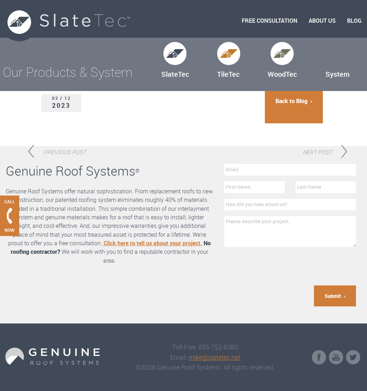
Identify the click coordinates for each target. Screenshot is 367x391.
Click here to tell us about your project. (152, 243)
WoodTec (282, 74)
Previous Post (64, 151)
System (337, 74)
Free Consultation (269, 21)
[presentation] (278, 266)
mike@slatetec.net (214, 357)
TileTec (228, 74)
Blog (354, 21)
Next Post (317, 151)
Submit (333, 296)
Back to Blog (292, 101)
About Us (322, 21)
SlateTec (175, 74)
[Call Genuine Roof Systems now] (9, 216)
